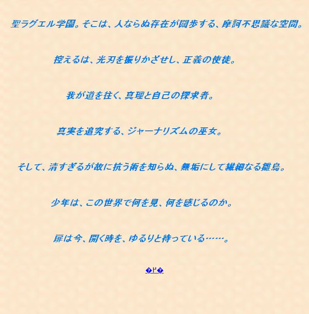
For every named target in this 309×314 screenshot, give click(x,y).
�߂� (154, 270)
